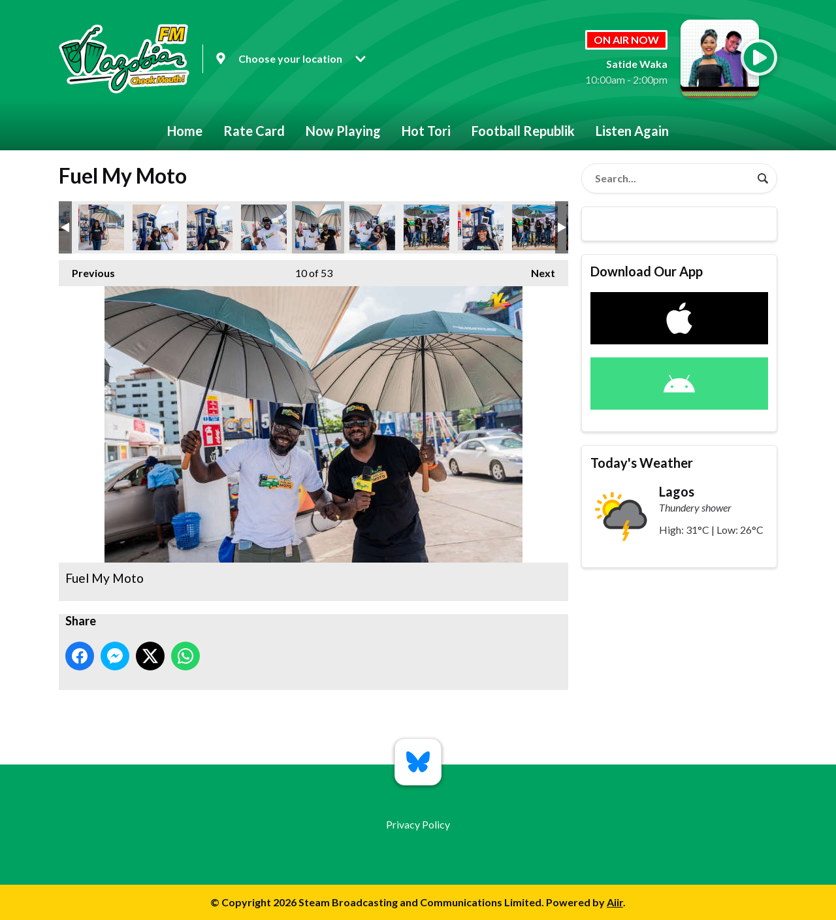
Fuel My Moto (101, 227)
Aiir (615, 902)
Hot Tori (426, 131)
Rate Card (254, 131)
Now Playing (343, 131)
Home (184, 131)
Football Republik (523, 131)
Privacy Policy (418, 824)
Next (536, 269)
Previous (87, 269)
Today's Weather (641, 462)
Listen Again (632, 131)
